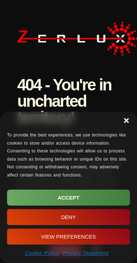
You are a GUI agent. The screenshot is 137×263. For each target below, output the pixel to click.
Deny (68, 217)
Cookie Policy (42, 253)
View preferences (68, 237)
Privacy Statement (86, 253)
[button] (126, 120)
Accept (68, 198)
